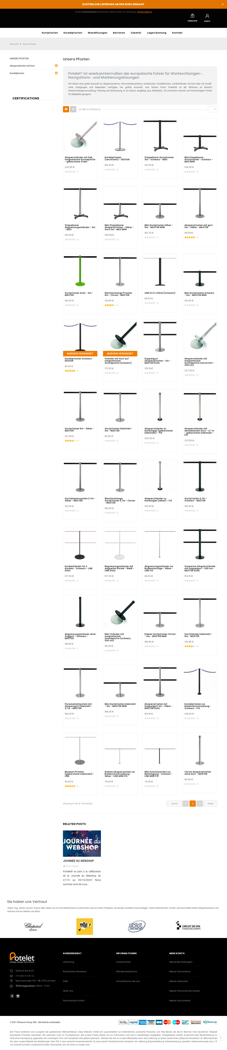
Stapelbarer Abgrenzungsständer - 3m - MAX (80, 229)
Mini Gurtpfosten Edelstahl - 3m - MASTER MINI (120, 707)
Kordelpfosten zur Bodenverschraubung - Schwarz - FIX (197, 708)
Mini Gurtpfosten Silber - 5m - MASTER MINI (159, 228)
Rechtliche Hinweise (74, 973)
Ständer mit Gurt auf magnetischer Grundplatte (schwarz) (118, 363)
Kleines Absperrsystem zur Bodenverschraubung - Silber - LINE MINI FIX (120, 776)
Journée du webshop (78, 863)
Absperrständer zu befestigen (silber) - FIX (158, 501)
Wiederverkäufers (126, 973)
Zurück (174, 805)
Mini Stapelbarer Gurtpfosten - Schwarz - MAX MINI (198, 161)
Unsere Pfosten (19, 60)
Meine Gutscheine (179, 973)
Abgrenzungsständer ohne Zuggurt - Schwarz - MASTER (80, 638)
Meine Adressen (178, 983)
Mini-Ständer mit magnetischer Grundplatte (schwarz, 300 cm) (118, 639)
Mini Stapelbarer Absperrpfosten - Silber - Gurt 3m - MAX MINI (119, 229)
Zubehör (136, 34)
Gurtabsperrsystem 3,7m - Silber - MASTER (80, 501)
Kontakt (177, 34)
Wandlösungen (97, 34)
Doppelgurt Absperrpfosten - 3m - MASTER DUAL (158, 363)
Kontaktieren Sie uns (128, 983)
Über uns (68, 992)
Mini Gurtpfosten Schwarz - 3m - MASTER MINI (199, 296)
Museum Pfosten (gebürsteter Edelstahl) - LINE (79, 776)
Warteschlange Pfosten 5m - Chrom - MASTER (118, 296)
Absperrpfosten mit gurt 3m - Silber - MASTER (198, 228)
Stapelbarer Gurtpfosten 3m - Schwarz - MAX (159, 160)
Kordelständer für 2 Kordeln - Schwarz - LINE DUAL (79, 570)
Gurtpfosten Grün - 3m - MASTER (79, 296)
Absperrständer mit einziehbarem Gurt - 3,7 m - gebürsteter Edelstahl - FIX (199, 434)
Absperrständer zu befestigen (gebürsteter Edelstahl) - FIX (159, 433)
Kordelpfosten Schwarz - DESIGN (79, 362)
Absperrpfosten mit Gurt (22, 67)
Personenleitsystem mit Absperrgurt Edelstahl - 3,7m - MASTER (78, 708)
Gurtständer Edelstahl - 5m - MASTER (198, 637)
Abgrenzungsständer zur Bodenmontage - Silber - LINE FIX (159, 570)
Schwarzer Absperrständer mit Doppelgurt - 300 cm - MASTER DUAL (199, 570)
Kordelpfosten (72, 34)
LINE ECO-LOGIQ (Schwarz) (160, 295)
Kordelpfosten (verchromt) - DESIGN (117, 160)
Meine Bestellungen (180, 964)
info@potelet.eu (144, 12)
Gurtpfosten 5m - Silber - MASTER (79, 432)
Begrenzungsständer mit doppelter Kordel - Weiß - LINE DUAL (119, 570)
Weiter (210, 805)
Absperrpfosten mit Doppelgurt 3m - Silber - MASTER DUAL (159, 708)
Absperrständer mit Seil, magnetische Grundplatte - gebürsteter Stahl (80, 161)
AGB (65, 983)
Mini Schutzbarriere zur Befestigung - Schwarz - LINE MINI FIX (159, 776)
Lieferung (68, 964)
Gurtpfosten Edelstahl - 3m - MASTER (118, 432)
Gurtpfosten (50, 34)
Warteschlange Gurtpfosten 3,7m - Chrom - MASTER (120, 502)
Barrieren (119, 34)
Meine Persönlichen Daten (184, 992)
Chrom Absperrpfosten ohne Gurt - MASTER (197, 775)
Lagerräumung (156, 34)
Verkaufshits (123, 964)
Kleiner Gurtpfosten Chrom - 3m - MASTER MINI (160, 637)
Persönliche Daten (74, 1002)
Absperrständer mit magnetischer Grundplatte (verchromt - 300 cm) (199, 364)
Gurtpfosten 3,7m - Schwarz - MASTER (195, 501)
